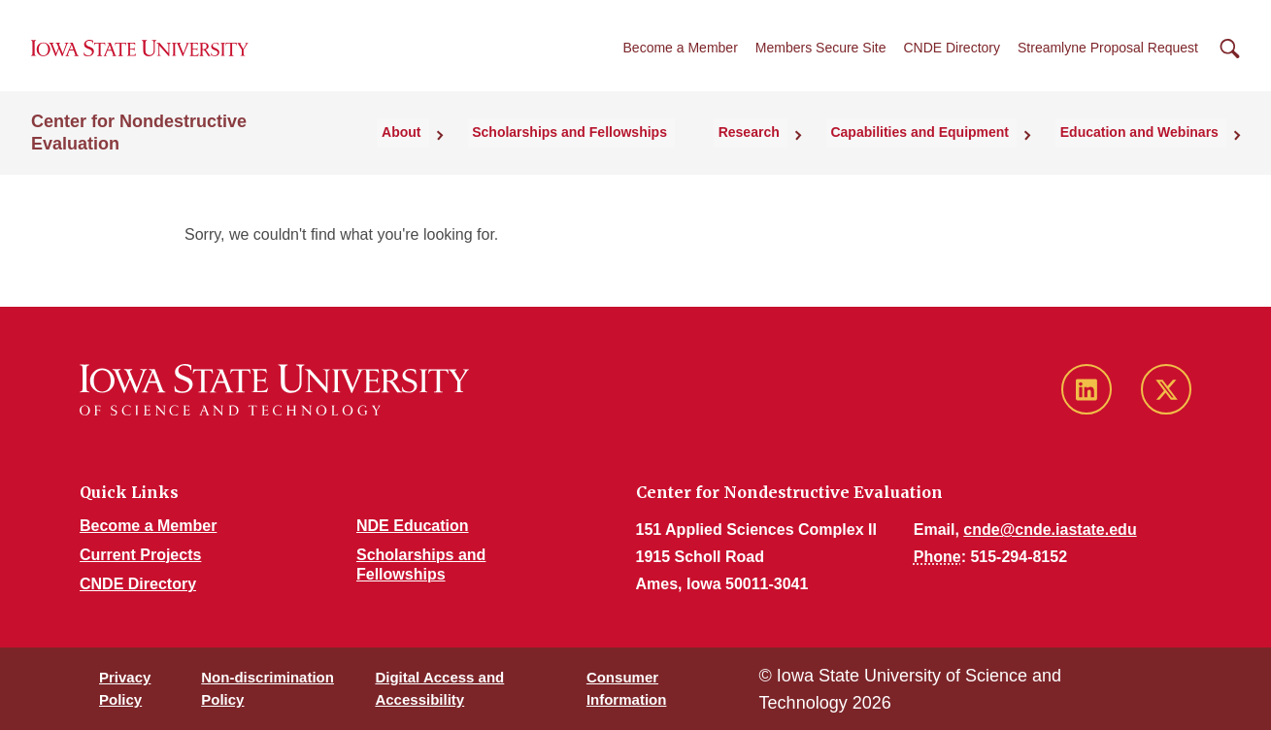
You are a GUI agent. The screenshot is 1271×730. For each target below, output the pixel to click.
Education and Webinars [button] (1147, 149)
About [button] (458, 149)
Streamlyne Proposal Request (1108, 57)
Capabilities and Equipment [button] (940, 149)
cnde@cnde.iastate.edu (1049, 529)
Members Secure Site (820, 57)
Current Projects (140, 555)
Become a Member (680, 57)
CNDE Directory (951, 57)
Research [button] (781, 149)
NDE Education (412, 525)
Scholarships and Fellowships (615, 149)
